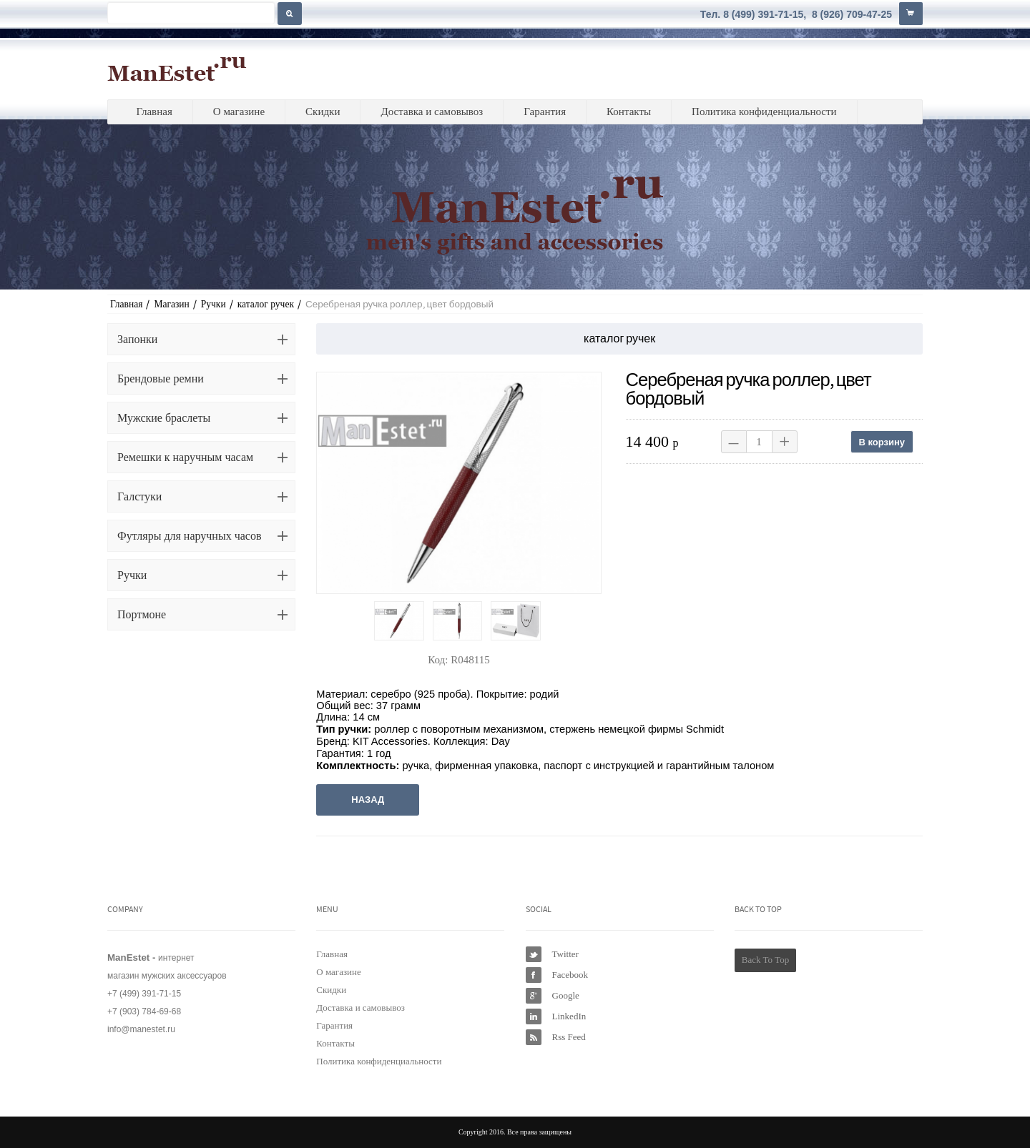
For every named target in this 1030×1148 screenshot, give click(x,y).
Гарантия (545, 111)
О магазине (239, 111)
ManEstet (177, 68)
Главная (154, 111)
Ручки (213, 304)
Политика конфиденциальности (764, 111)
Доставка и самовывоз (432, 111)
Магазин (171, 304)
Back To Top (765, 959)
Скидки (322, 111)
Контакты (629, 111)
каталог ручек (265, 304)
